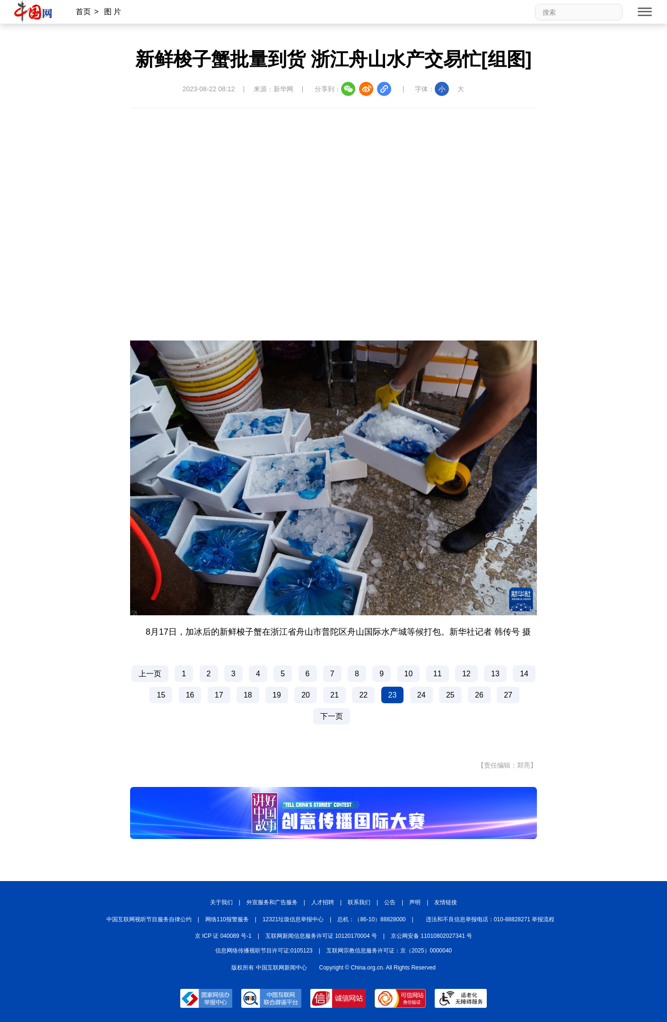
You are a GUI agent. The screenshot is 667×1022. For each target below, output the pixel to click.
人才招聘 (322, 902)
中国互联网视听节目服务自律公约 (149, 919)
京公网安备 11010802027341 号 (431, 936)
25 (450, 695)
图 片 (112, 12)
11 (437, 674)
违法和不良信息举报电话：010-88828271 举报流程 (490, 919)
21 (334, 695)
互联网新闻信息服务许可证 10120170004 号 (321, 936)
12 (466, 674)
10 (408, 674)
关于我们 (221, 902)
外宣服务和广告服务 (272, 902)
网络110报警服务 (227, 919)
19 (276, 695)
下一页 (331, 716)
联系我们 (359, 902)
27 (508, 695)
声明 (415, 902)
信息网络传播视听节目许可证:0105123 (264, 950)
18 (248, 695)
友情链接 (445, 902)
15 (161, 695)
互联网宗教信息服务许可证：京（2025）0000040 (389, 950)
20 (305, 695)
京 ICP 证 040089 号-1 (223, 936)
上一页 (150, 674)
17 (219, 695)
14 (524, 674)
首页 (83, 12)
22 (363, 695)
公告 (389, 902)
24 (421, 695)
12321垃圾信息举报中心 (293, 919)
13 (495, 674)
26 (479, 695)
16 (190, 695)
